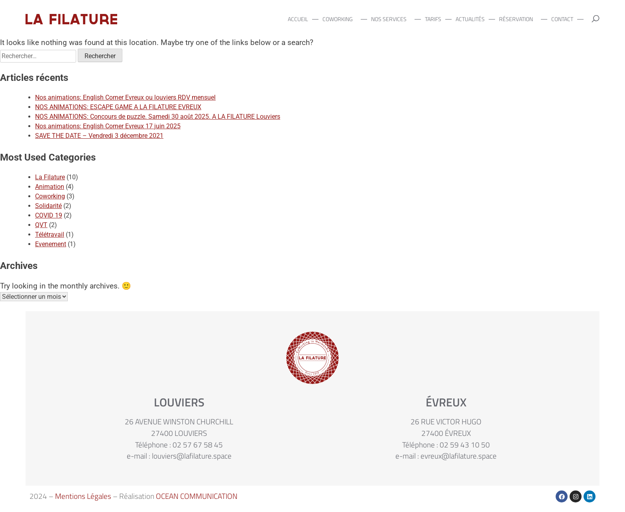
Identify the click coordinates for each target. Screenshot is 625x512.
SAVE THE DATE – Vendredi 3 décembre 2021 (99, 135)
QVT (41, 225)
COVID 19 (48, 215)
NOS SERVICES (391, 19)
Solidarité (48, 206)
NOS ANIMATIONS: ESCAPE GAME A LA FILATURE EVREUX (118, 107)
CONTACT (562, 19)
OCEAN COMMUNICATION (197, 496)
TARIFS (433, 19)
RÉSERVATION (518, 19)
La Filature (50, 177)
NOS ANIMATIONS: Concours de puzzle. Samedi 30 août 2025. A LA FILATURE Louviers (157, 116)
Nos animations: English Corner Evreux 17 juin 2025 (108, 126)
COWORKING (339, 19)
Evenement (50, 244)
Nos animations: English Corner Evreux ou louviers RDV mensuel (125, 97)
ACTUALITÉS (470, 19)
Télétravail (49, 234)
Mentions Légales (83, 496)
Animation (49, 186)
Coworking (50, 196)
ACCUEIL (298, 19)
